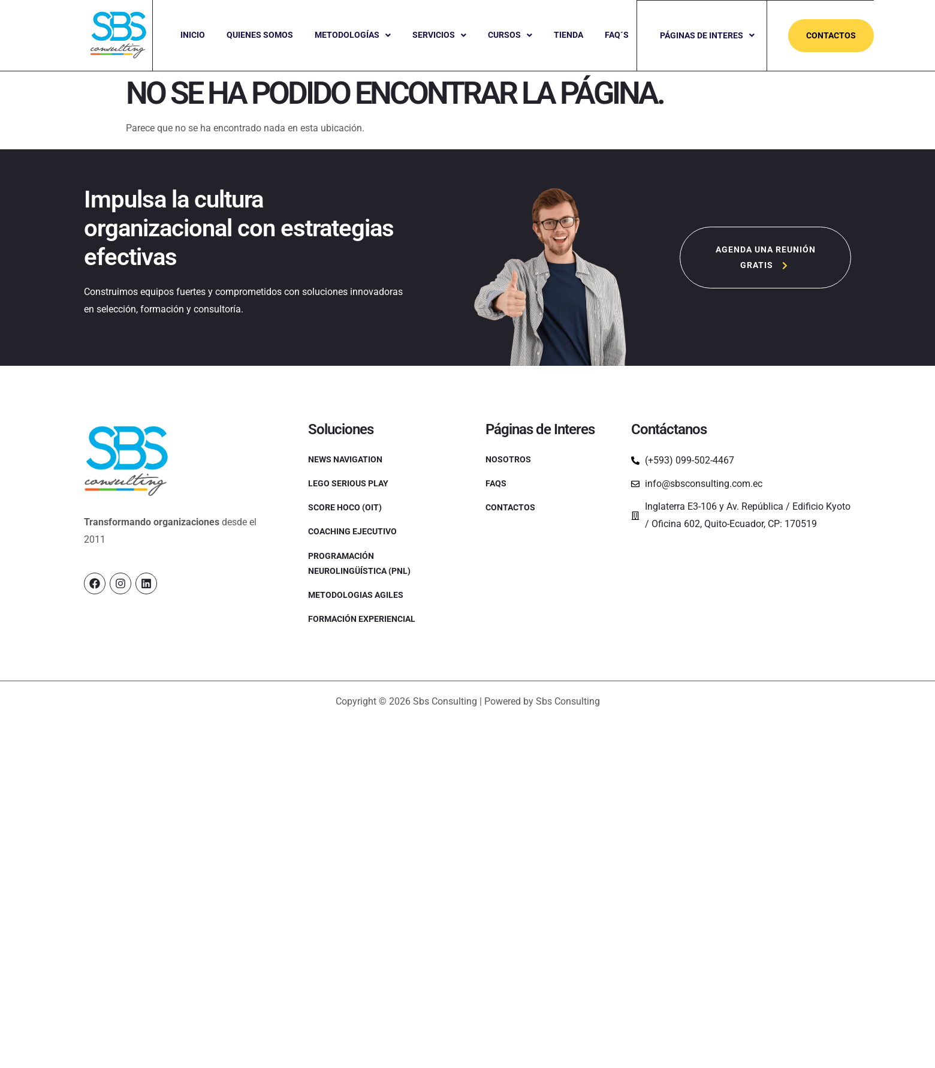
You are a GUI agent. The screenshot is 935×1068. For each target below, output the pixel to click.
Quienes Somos (260, 35)
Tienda (568, 35)
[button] (353, 35)
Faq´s (617, 35)
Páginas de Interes (707, 35)
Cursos (510, 35)
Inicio (192, 35)
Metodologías (353, 35)
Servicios (439, 35)
